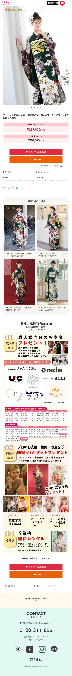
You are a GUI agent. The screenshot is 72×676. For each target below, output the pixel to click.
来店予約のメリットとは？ (50, 166)
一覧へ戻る (35, 586)
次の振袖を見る (52, 586)
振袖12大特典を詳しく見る (33, 559)
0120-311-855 (36, 630)
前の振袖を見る (10, 586)
